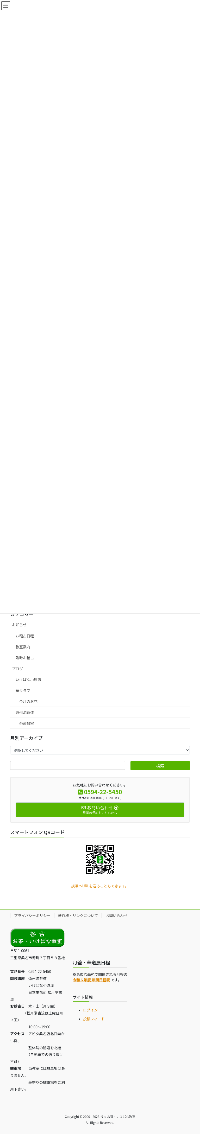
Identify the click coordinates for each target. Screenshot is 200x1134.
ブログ (17, 668)
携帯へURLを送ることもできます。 (100, 885)
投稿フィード (94, 1018)
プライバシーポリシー (32, 915)
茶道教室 (26, 723)
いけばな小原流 (28, 679)
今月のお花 (28, 701)
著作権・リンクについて (78, 915)
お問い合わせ (116, 915)
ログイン (90, 1010)
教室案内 (23, 646)
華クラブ (23, 690)
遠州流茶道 (25, 712)
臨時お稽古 (25, 657)
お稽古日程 (25, 635)
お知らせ (19, 624)
